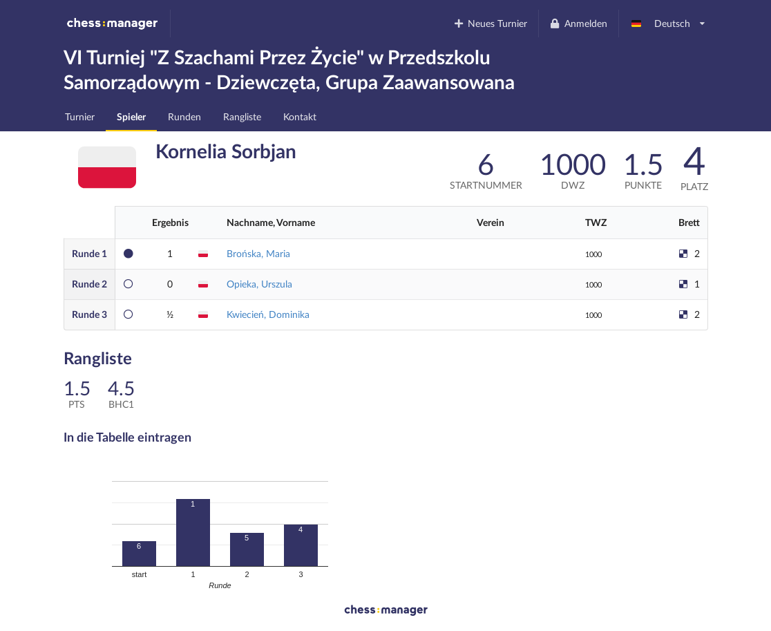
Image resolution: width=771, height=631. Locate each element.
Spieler (131, 116)
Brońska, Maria (258, 253)
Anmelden (578, 23)
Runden (184, 116)
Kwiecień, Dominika (268, 314)
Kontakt (299, 116)
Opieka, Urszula (259, 284)
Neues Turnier (490, 23)
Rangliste (242, 116)
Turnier (80, 116)
